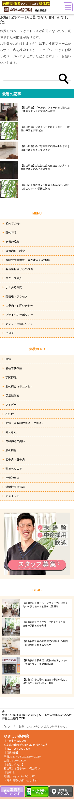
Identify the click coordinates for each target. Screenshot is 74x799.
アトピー (11, 404)
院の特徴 (11, 232)
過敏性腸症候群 (15, 486)
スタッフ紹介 (14, 278)
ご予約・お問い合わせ (19, 305)
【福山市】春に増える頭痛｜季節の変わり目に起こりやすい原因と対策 (45, 187)
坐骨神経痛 (12, 477)
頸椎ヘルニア (14, 468)
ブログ (10, 332)
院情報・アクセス (17, 296)
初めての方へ (14, 223)
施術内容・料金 (15, 250)
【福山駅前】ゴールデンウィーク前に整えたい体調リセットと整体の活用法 (45, 109)
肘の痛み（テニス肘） (19, 386)
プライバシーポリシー (19, 314)
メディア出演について (19, 323)
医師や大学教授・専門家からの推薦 (28, 260)
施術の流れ (12, 241)
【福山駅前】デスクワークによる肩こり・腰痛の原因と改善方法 (45, 129)
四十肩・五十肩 (15, 459)
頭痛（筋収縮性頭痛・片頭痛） (25, 423)
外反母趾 (11, 432)
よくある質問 (14, 287)
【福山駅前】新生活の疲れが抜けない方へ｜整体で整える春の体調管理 (45, 167)
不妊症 (10, 414)
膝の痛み (11, 450)
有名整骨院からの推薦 (19, 269)
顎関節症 (11, 377)
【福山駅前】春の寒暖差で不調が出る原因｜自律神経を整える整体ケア (45, 148)
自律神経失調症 (15, 441)
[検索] (37, 77)
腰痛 (8, 359)
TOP (37, 716)
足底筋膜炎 (12, 395)
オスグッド (12, 496)
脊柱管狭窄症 (14, 368)
